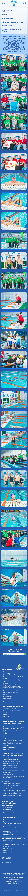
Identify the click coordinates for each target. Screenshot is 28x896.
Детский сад (6, 749)
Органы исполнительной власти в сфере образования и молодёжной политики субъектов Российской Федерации (14, 792)
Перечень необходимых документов (13, 795)
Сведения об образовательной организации (11, 672)
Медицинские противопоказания (11, 785)
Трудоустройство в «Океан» (10, 675)
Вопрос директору (8, 819)
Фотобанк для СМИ (8, 718)
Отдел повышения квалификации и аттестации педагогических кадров (12, 741)
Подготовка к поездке (9, 797)
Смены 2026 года (7, 787)
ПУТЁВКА (8, 11)
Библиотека (6, 745)
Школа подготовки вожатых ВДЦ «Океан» (11, 680)
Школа (4, 738)
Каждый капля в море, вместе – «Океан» (14, 770)
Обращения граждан (8, 822)
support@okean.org (14, 883)
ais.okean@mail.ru (7, 862)
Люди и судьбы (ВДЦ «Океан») (11, 761)
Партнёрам (6, 694)
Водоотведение (7, 809)
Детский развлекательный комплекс (12, 743)
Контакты (5, 683)
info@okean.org (2, 3)
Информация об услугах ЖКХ (11, 690)
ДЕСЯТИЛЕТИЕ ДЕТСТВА (10, 834)
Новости (5, 714)
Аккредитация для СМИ (9, 708)
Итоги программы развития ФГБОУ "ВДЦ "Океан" (14, 677)
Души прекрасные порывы (10, 769)
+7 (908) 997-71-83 (7, 852)
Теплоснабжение (7, 807)
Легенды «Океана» (8, 772)
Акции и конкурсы (7, 696)
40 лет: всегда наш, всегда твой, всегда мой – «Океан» (13, 777)
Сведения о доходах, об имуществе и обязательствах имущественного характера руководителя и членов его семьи (13, 687)
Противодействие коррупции (10, 692)
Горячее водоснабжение (9, 811)
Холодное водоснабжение (10, 813)
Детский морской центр (9, 747)
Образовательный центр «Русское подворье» (12, 724)
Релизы (5, 712)
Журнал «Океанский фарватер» (11, 710)
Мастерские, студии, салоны (10, 737)
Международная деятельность (11, 700)
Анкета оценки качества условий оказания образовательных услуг (12, 824)
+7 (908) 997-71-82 (7, 850)
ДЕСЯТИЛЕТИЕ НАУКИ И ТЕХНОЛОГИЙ (10, 832)
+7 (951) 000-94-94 (7, 840)
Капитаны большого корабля (10, 759)
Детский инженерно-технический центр (13, 727)
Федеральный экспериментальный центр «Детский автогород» (12, 729)
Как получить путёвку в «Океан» (11, 783)
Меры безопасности (8, 789)
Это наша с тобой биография (11, 767)
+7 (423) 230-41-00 (4, 3)
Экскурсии (5, 701)
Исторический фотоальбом (10, 763)
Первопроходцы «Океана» (10, 765)
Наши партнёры (7, 698)
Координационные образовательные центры (13, 732)
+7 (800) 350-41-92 (7, 848)
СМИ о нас (6, 716)
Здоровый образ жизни (9, 735)
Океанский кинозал (8, 774)
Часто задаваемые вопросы (10, 827)
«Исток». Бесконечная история (11, 758)
